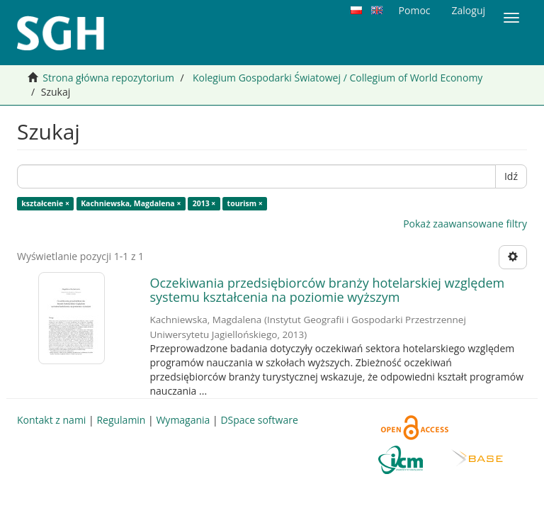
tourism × (245, 203)
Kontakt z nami (51, 420)
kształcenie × (45, 203)
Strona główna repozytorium (108, 77)
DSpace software (259, 420)
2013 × (204, 203)
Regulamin (120, 420)
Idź (511, 176)
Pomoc (415, 10)
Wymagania (183, 420)
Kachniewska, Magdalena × (131, 203)
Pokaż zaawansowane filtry (465, 223)
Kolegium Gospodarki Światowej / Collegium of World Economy (337, 77)
